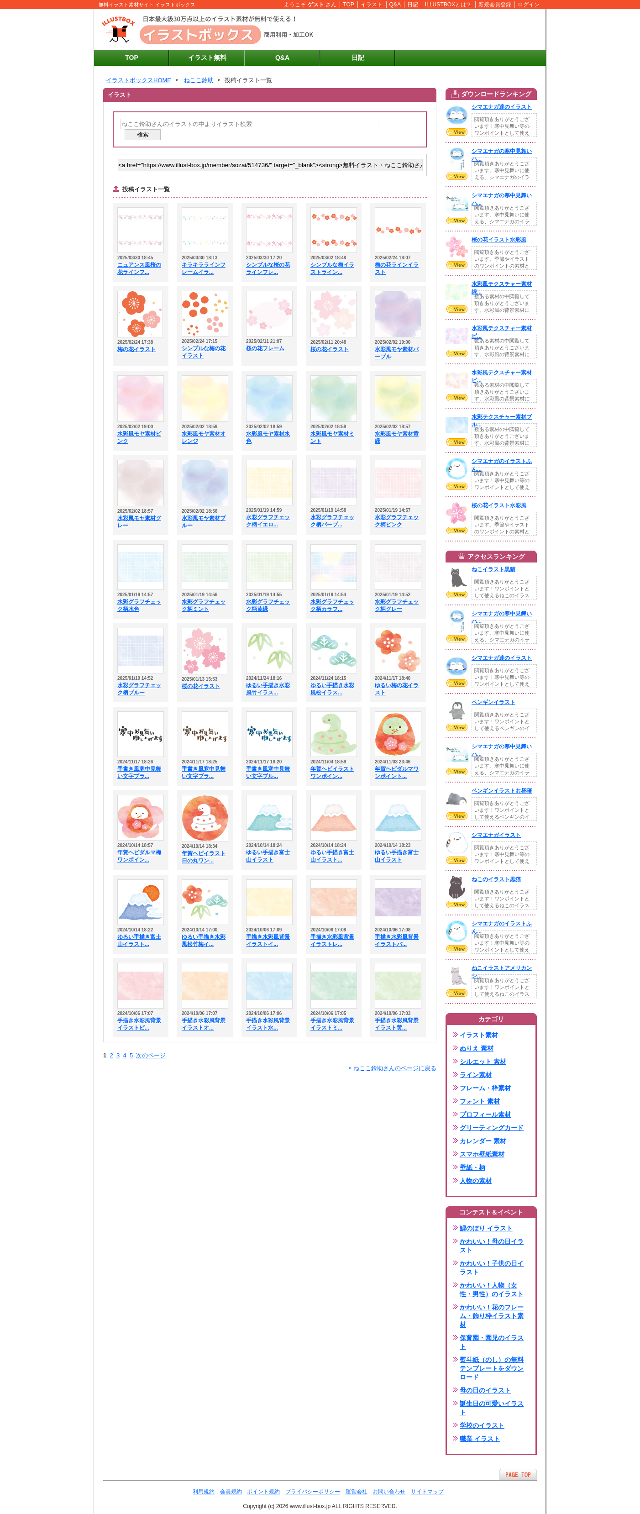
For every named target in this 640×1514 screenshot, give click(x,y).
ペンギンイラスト (493, 702)
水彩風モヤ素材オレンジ (204, 437)
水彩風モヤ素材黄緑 (397, 437)
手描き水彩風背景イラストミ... (332, 1024)
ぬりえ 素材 (476, 1048)
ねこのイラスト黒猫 (496, 879)
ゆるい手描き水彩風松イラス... (332, 689)
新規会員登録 (494, 4)
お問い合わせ (388, 1491)
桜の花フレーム (265, 348)
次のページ (151, 1055)
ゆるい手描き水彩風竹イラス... (268, 689)
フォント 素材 (480, 1101)
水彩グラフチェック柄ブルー (139, 689)
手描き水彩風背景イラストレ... (332, 940)
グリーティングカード (492, 1127)
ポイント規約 (263, 1491)
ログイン (529, 4)
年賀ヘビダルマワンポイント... (397, 772)
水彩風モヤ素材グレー (139, 522)
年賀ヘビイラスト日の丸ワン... (204, 857)
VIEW (456, 132)
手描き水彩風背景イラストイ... (268, 940)
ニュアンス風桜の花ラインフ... (139, 268)
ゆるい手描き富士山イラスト (268, 856)
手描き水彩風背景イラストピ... (139, 1024)
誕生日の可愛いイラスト (492, 1408)
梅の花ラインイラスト (397, 268)
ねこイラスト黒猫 (493, 569)
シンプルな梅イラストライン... (332, 268)
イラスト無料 (207, 57)
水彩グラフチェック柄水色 (139, 605)
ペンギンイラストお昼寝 (502, 791)
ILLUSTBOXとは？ (448, 4)
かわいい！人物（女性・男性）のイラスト (492, 1290)
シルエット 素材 (483, 1061)
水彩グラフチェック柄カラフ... (332, 605)
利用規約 (204, 1491)
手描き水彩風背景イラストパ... (397, 940)
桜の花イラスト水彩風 (499, 240)
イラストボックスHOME (138, 80)
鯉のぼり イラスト (486, 1228)
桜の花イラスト (329, 349)
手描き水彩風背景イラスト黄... (397, 1024)
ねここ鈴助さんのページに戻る (394, 1068)
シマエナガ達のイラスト (502, 107)
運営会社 (356, 1491)
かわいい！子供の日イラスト (492, 1268)
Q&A (395, 4)
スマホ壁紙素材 (482, 1154)
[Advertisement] (434, 29)
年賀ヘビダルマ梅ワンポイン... (139, 856)
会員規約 (231, 1491)
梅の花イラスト (136, 349)
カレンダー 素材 (483, 1141)
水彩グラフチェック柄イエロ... (268, 521)
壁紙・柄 (472, 1167)
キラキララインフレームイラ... (204, 268)
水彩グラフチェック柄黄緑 (268, 605)
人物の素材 (476, 1180)
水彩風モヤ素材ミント (332, 437)
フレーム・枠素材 (485, 1088)
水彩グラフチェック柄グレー (397, 605)
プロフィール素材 (485, 1114)
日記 (412, 4)
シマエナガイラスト (496, 835)
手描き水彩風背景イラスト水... (268, 1024)
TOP (348, 4)
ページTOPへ (518, 1474)
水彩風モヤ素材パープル (397, 353)
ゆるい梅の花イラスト (397, 689)
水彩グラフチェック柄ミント (204, 605)
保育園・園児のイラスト (492, 1342)
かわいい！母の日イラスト (492, 1246)
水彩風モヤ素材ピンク (139, 437)
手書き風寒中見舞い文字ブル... (268, 772)
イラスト (372, 4)
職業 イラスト (480, 1438)
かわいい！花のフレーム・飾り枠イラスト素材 (492, 1316)
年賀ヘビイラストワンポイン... (332, 772)
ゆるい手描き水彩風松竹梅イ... (204, 940)
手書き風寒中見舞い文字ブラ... (139, 772)
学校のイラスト (482, 1425)
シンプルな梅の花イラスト (204, 352)
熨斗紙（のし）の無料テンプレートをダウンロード (492, 1368)
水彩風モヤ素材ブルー (204, 522)
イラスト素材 (479, 1035)
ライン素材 (476, 1074)
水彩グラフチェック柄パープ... (332, 521)
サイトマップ (427, 1491)
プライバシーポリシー (312, 1491)
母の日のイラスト (485, 1390)
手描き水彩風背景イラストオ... (204, 1024)
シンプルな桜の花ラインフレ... (268, 268)
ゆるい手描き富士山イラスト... (332, 856)
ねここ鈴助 (199, 80)
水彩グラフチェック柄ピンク (397, 521)
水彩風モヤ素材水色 (268, 437)
